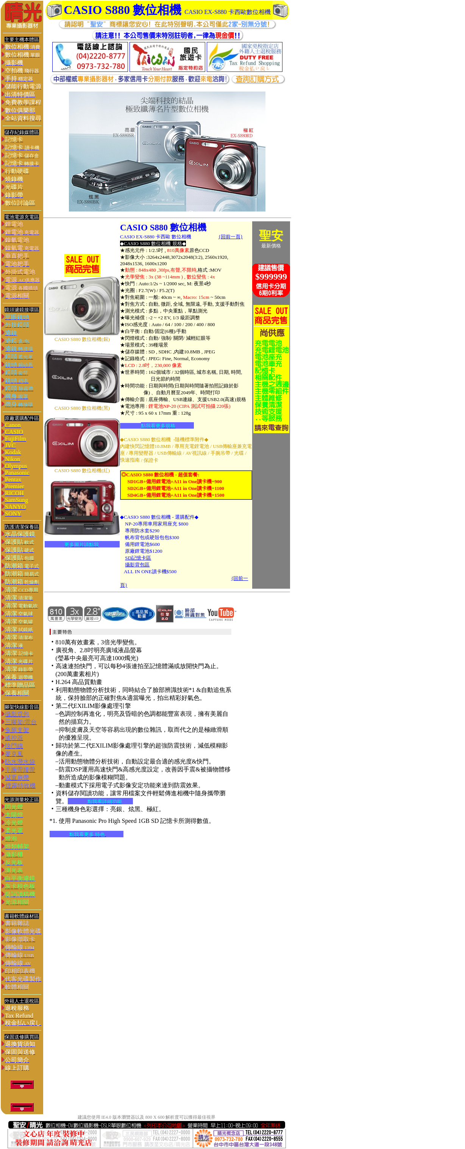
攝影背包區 (137, 565)
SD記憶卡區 (138, 558)
